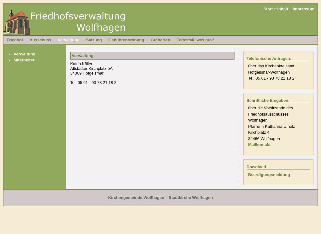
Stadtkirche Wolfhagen (191, 197)
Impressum (303, 9)
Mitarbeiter (24, 60)
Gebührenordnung (126, 40)
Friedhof (15, 40)
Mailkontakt (259, 144)
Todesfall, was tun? (195, 40)
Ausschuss (40, 40)
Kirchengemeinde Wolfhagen (136, 197)
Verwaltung (68, 40)
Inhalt (282, 9)
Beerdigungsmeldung (269, 174)
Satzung (94, 40)
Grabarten (160, 40)
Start (268, 9)
